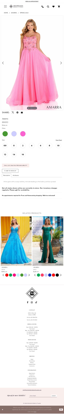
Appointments (32, 373)
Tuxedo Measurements (32, 379)
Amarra (14, 13)
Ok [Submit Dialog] (61, 409)
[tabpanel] (32, 63)
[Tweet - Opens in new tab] (13, 112)
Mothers (32, 362)
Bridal (32, 359)
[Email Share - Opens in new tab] (22, 112)
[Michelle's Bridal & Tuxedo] (16, 6)
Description (6, 175)
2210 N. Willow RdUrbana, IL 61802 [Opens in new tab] (32, 314)
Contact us (32, 374)
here (35, 411)
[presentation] (16, 241)
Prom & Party (32, 361)
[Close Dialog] (2, 409)
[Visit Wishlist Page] (53, 6)
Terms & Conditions (32, 384)
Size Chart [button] (59, 140)
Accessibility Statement (32, 383)
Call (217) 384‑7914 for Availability (15, 165)
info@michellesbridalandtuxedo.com (32, 390)
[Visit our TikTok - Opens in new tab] (36, 302)
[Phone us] (42, 6)
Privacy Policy (32, 381)
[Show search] (48, 6)
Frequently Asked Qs (32, 378)
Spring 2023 (24, 13)
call (16, 190)
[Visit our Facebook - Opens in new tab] (27, 302)
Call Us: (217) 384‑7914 (32, 317)
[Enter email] (43, 395)
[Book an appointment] (32, 1)
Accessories (32, 366)
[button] (5, 6)
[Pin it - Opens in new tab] (17, 112)
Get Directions (32, 376)
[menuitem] (5, 6)
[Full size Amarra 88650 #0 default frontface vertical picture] (32, 63)
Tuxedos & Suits (32, 364)
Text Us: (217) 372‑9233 (32, 320)
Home (6, 13)
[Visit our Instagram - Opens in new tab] (32, 302)
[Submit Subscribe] (54, 396)
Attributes (16, 175)
